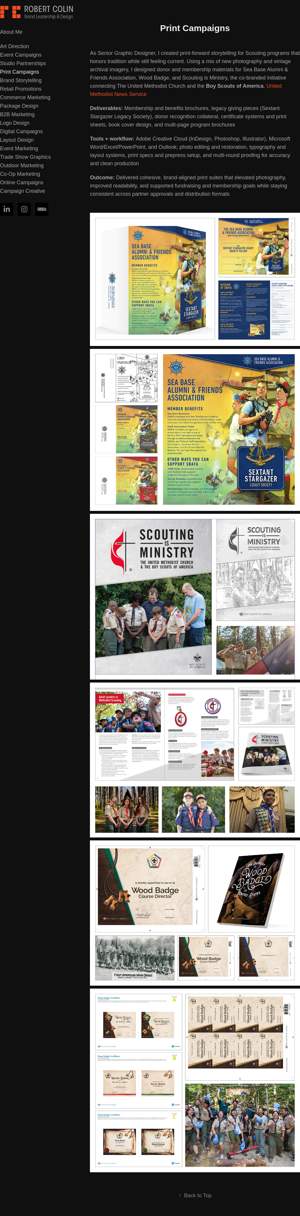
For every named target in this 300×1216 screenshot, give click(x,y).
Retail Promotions (21, 89)
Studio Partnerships (23, 63)
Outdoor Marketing (22, 165)
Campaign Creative (22, 191)
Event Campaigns (21, 55)
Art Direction (14, 46)
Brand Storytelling (21, 80)
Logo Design (15, 123)
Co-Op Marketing (20, 174)
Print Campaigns (19, 72)
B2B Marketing (17, 114)
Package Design (19, 106)
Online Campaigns (21, 182)
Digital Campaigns (21, 131)
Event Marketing (19, 148)
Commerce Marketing (25, 97)
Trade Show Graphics (25, 157)
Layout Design (17, 140)
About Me (11, 32)
